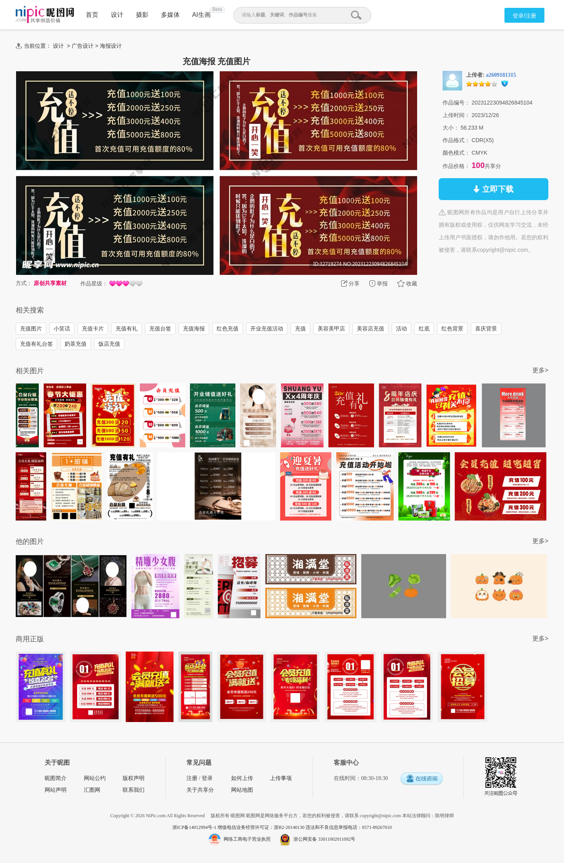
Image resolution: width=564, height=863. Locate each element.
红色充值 (228, 328)
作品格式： (456, 140)
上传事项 (281, 778)
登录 (207, 778)
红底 (424, 328)
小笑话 (62, 328)
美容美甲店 (331, 328)
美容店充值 (370, 328)
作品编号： (456, 102)
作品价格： (456, 166)
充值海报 (194, 328)
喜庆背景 (486, 328)
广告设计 (83, 46)
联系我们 (134, 790)
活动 (401, 328)
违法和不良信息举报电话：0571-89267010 (349, 827)
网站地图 (242, 790)
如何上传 (242, 778)
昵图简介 (56, 778)
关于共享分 (200, 790)
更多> (540, 370)
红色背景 (452, 328)
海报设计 (111, 46)
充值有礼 (126, 328)
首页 (92, 14)
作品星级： (94, 283)
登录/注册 (524, 16)
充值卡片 (93, 328)
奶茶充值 (76, 344)
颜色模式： (456, 153)
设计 (117, 14)
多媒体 (170, 14)
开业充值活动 (266, 328)
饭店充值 (109, 344)
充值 (300, 328)
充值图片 (31, 328)
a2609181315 (501, 75)
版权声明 (134, 778)
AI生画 (201, 14)
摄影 (142, 14)
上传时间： (456, 115)
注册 (191, 778)
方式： (24, 283)
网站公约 (95, 778)
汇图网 (92, 790)
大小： (451, 128)
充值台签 (160, 328)
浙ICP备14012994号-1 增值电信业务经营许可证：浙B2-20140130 (239, 827)
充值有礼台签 (36, 344)
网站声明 (56, 790)
